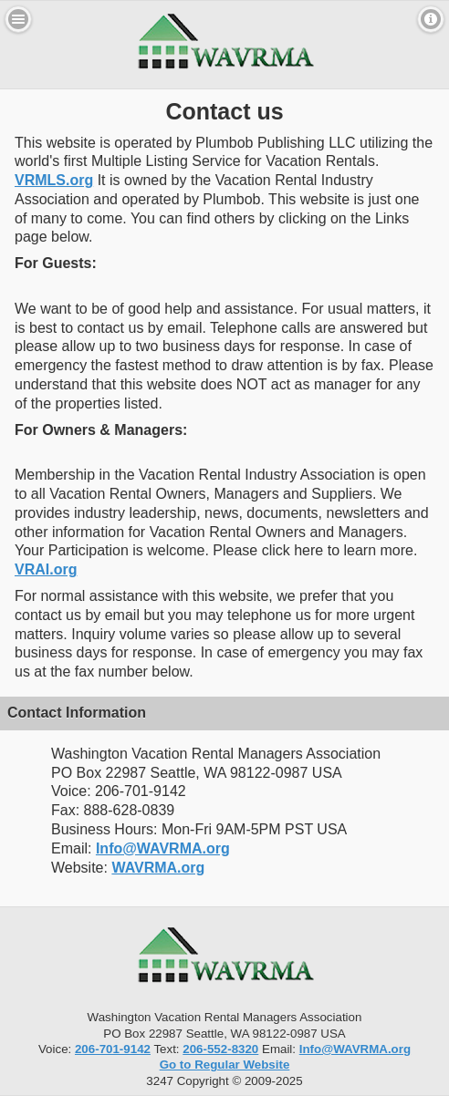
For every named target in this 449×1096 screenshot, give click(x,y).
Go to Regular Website (225, 1064)
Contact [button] (430, 19)
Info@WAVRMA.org (163, 848)
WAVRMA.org (157, 867)
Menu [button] (18, 19)
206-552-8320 (220, 1049)
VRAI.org (46, 569)
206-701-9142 (113, 1049)
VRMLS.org (54, 180)
